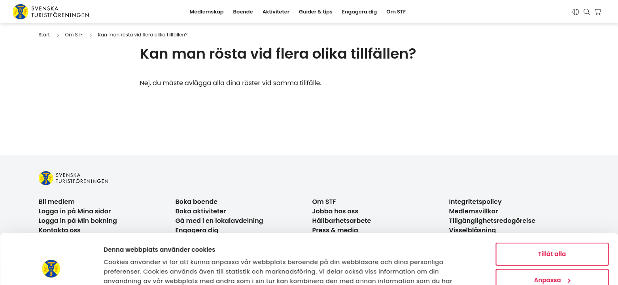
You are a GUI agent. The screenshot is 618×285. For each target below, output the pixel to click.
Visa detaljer (123, 269)
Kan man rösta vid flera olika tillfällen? (142, 34)
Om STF (74, 34)
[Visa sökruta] (586, 11)
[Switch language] (575, 11)
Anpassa (552, 237)
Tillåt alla (552, 211)
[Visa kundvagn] (598, 11)
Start (44, 34)
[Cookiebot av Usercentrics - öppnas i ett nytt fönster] (51, 270)
